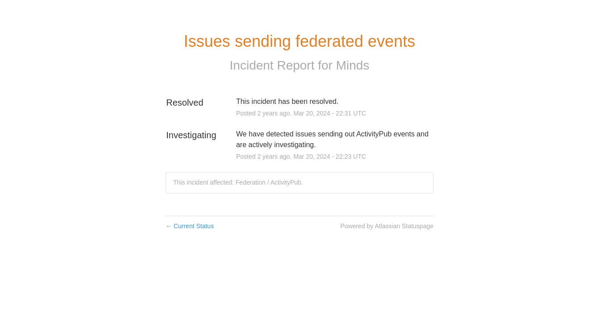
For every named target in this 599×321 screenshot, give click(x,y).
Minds (353, 65)
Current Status (190, 226)
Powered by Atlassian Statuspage (386, 226)
